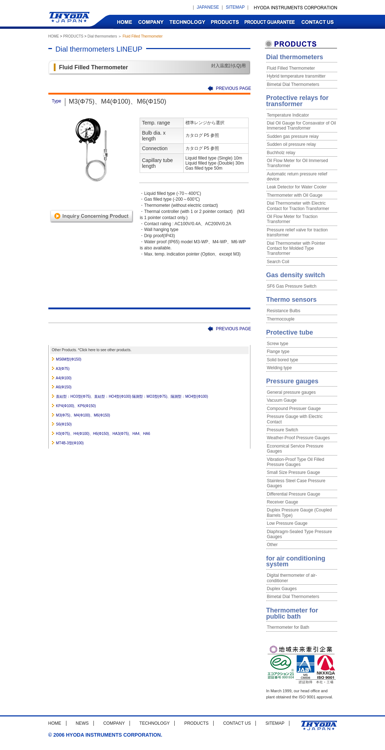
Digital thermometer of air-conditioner (292, 578)
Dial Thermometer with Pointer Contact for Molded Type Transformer (296, 248)
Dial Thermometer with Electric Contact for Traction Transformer (298, 206)
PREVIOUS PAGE (233, 88)
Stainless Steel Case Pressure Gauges (296, 483)
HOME (124, 22)
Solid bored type (282, 359)
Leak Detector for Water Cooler (297, 186)
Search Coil (278, 261)
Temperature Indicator (288, 115)
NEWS (82, 723)
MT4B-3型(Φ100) (70, 443)
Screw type (277, 343)
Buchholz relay (281, 152)
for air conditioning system (295, 561)
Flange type (278, 351)
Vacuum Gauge (282, 400)
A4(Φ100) (64, 378)
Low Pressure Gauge (287, 523)
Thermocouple (281, 319)
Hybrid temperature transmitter (296, 76)
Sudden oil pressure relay (291, 144)
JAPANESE (208, 7)
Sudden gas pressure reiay (293, 136)
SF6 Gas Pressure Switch (291, 286)
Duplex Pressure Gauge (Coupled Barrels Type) (299, 512)
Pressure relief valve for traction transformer (297, 232)
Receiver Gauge (282, 502)
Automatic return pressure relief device (297, 176)
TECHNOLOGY (187, 22)
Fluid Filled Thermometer (291, 68)
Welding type (279, 367)
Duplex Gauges (282, 588)
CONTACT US (317, 22)
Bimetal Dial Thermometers (293, 84)
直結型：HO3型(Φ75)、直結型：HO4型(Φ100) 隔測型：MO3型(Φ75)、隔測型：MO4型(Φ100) (132, 396)
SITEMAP (235, 7)
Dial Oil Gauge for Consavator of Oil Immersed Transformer (301, 126)
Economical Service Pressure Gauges (295, 449)
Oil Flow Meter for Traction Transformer (292, 219)
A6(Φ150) (64, 387)
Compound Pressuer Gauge (294, 408)
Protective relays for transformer (297, 101)
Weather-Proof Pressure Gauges (298, 437)
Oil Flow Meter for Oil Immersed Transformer (297, 163)
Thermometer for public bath (292, 613)
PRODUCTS (225, 22)
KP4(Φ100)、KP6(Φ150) (76, 406)
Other (272, 544)
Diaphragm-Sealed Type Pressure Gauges (299, 534)
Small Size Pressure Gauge (293, 472)
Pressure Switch (282, 429)
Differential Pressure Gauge (293, 494)
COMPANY (151, 22)
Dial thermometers (102, 36)
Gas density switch (295, 275)
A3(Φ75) (63, 369)
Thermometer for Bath (288, 627)
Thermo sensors (291, 299)
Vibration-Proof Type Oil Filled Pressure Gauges (295, 462)
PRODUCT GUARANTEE (270, 22)
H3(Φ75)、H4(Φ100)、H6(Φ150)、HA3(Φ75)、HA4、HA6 (103, 434)
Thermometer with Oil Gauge (295, 195)
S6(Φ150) (64, 424)
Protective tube (289, 332)
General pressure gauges (291, 392)
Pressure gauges (292, 381)
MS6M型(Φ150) (68, 359)
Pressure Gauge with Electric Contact (295, 419)
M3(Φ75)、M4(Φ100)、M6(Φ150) (83, 415)
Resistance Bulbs (284, 310)
